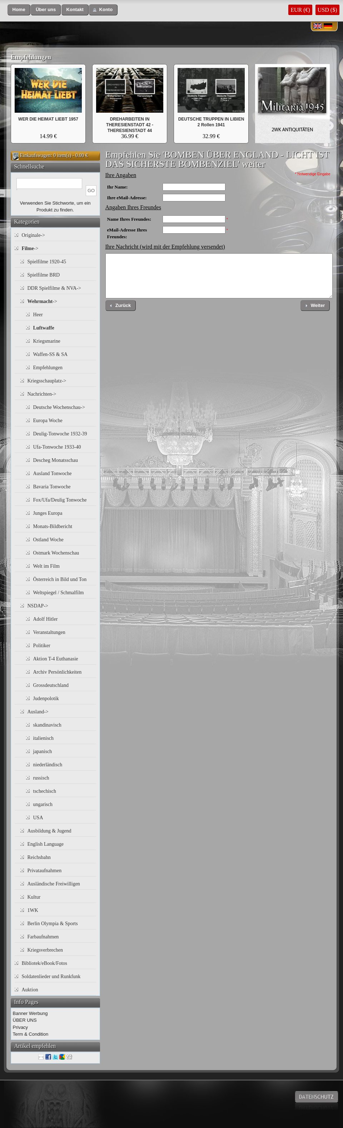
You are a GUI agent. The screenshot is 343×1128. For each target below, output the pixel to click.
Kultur (34, 897)
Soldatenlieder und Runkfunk (51, 976)
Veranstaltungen (49, 632)
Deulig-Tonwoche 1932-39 (60, 433)
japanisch (42, 751)
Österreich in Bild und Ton (60, 579)
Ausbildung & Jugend (49, 831)
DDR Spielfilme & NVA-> (54, 288)
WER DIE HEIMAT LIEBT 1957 (48, 119)
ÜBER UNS (25, 1020)
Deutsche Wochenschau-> (59, 407)
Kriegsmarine (46, 341)
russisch (41, 778)
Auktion (30, 989)
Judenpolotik (46, 698)
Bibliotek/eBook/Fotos (45, 963)
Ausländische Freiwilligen (54, 884)
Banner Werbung (30, 1013)
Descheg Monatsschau (55, 460)
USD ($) (327, 10)
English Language (46, 844)
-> (30, 248)
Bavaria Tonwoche (52, 486)
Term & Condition (31, 1034)
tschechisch (44, 791)
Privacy (20, 1027)
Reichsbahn (39, 857)
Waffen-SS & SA (50, 354)
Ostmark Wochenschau (56, 553)
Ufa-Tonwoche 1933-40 (57, 447)
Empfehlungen (31, 57)
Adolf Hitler (45, 619)
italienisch (43, 738)
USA (38, 817)
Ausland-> (38, 711)
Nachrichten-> (42, 394)
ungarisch (43, 804)
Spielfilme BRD (44, 275)
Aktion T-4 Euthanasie (55, 658)
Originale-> (33, 235)
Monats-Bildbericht (53, 526)
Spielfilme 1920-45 (47, 261)
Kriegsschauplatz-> (47, 381)
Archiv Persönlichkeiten (57, 672)
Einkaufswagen (35, 155)
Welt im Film (46, 566)
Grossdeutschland (51, 685)
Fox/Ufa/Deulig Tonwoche (60, 500)
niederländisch (48, 764)
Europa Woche (48, 420)
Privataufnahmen (45, 870)
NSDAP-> (38, 606)
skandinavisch (47, 725)
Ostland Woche (48, 539)
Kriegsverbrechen (45, 950)
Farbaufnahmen (43, 936)
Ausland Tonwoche (52, 473)
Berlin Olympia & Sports (53, 923)
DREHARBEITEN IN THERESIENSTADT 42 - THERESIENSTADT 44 (129, 125)
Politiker (41, 645)
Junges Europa (48, 513)
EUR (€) (300, 10)
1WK (33, 910)
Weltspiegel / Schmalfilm (58, 592)
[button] (19, 9)
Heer (38, 314)
